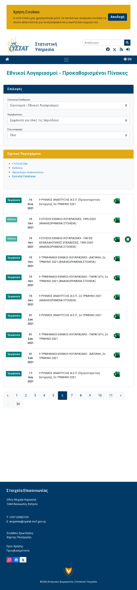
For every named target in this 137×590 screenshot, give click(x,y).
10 (100, 395)
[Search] (103, 43)
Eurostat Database (24, 176)
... (8, 404)
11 (111, 395)
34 (18, 404)
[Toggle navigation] (66, 59)
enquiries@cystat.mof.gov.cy (27, 521)
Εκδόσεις (17, 167)
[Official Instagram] (10, 559)
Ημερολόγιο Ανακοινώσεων (28, 172)
